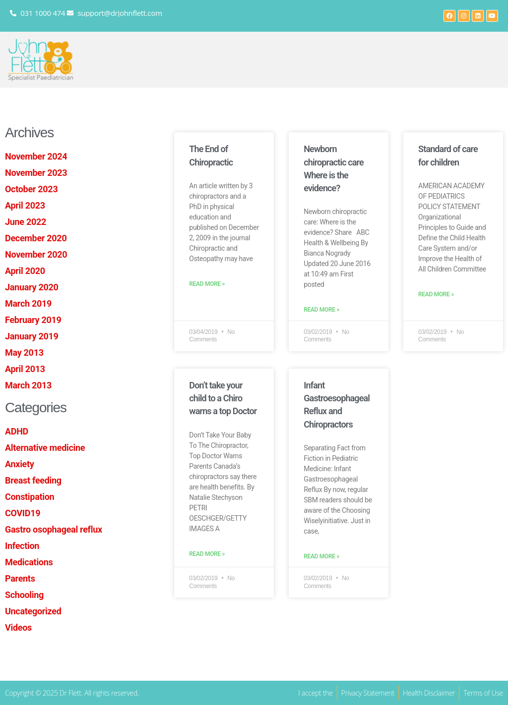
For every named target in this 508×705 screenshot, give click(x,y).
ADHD (16, 431)
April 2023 (25, 205)
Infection (22, 546)
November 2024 (36, 156)
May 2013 (24, 352)
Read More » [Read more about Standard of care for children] (436, 294)
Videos (18, 627)
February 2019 (33, 320)
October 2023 (31, 189)
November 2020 (36, 254)
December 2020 (35, 238)
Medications (29, 562)
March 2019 (28, 303)
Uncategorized (33, 611)
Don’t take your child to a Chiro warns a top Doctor (222, 398)
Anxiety (19, 464)
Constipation (29, 496)
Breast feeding (33, 480)
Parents (20, 578)
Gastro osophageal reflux (53, 529)
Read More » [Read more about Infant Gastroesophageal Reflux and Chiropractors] (321, 556)
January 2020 (32, 287)
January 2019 (32, 336)
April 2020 (25, 271)
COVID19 (22, 513)
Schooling (24, 595)
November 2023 (36, 172)
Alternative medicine (45, 447)
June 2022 (25, 222)
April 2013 (25, 369)
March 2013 (28, 385)
